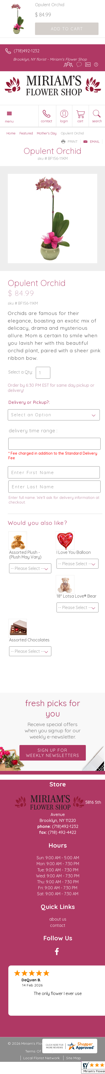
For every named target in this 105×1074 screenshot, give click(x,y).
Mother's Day (47, 133)
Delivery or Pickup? (28, 402)
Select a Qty (20, 372)
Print (69, 141)
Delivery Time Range (32, 431)
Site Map (73, 1058)
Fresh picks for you (52, 719)
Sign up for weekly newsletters (52, 753)
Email (91, 141)
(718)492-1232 (26, 50)
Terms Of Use (36, 1051)
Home (11, 133)
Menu (9, 121)
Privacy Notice (67, 1051)
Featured (26, 133)
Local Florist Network (41, 1058)
